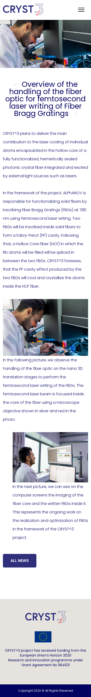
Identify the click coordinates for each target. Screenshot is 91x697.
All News (19, 560)
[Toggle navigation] (81, 10)
